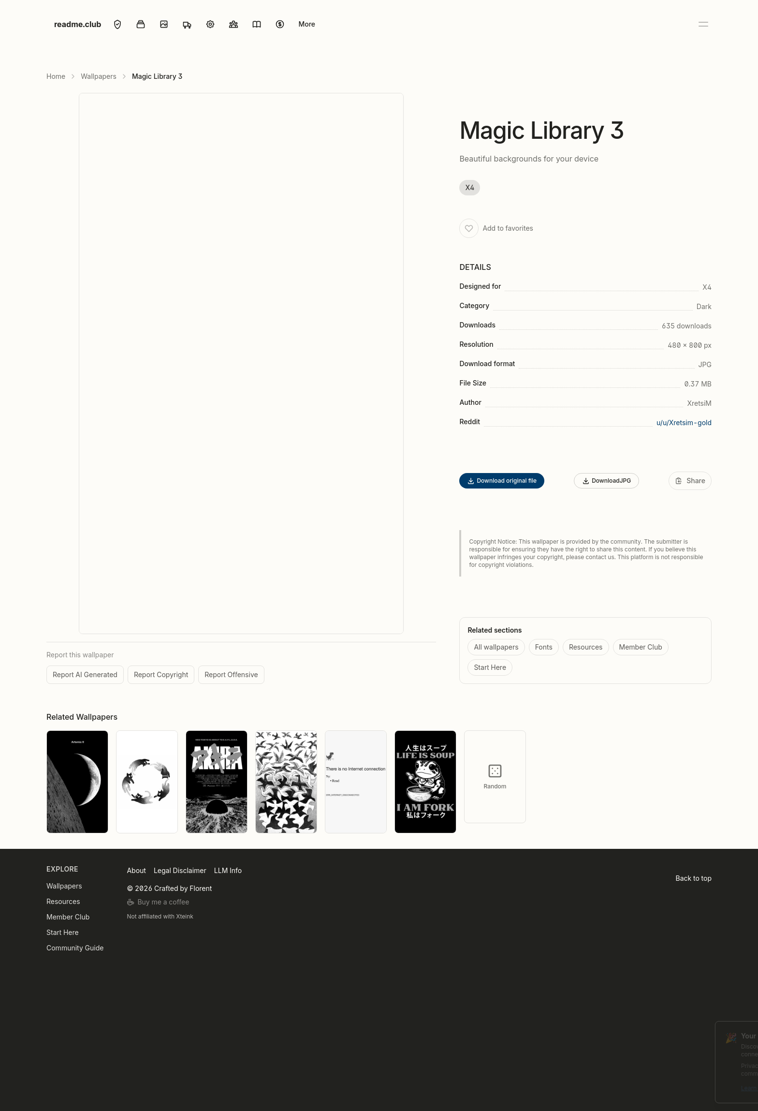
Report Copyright (161, 674)
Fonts (544, 647)
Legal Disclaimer (180, 870)
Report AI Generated (85, 674)
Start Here (490, 667)
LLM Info (228, 870)
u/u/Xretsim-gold (684, 422)
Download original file (502, 481)
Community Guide (74, 948)
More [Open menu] (306, 24)
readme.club (77, 24)
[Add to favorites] (469, 228)
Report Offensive (231, 674)
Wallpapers (99, 76)
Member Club (640, 647)
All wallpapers (496, 647)
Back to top (694, 878)
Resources (586, 647)
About (136, 870)
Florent (201, 888)
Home (55, 76)
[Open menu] (703, 24)
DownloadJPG (606, 481)
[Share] (690, 481)
